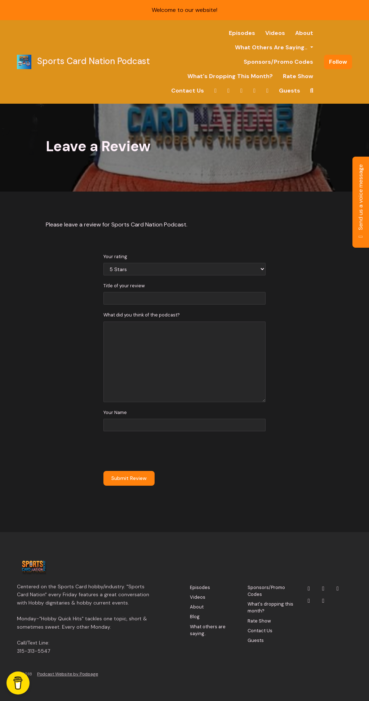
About (304, 33)
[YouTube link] (241, 91)
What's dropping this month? (230, 76)
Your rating (115, 256)
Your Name (115, 412)
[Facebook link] (254, 91)
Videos (275, 33)
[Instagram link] (228, 91)
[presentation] (158, 451)
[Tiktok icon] (323, 601)
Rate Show (298, 76)
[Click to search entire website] (311, 91)
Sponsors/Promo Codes (278, 62)
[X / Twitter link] (215, 91)
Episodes (242, 33)
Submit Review (129, 478)
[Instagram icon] (323, 589)
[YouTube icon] (337, 589)
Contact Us (187, 90)
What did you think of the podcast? (141, 315)
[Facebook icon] (308, 601)
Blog (195, 617)
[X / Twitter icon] (308, 589)
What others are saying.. (272, 47)
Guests (289, 90)
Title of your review (124, 286)
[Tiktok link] (267, 91)
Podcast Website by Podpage (67, 674)
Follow (338, 62)
